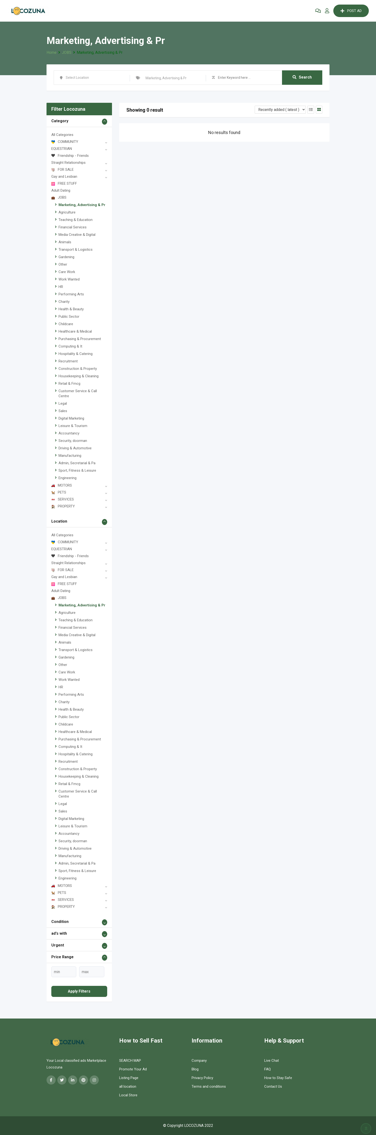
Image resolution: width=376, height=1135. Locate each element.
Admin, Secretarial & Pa (77, 463)
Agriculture (67, 212)
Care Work (67, 272)
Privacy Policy (202, 1078)
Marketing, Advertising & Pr (82, 205)
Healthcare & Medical (75, 331)
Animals (65, 242)
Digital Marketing (71, 418)
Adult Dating (60, 190)
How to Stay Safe (278, 1078)
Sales (63, 411)
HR (61, 287)
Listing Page (128, 1078)
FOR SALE (62, 169)
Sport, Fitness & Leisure (77, 470)
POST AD (351, 11)
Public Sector (69, 316)
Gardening (66, 257)
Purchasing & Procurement (80, 339)
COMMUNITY (64, 142)
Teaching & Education (76, 220)
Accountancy (69, 433)
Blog (195, 1069)
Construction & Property (78, 368)
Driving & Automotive (75, 448)
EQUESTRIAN (61, 148)
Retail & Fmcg (69, 383)
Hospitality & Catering (76, 354)
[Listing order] (280, 110)
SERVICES (62, 499)
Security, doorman (73, 441)
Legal (63, 403)
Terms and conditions (209, 1086)
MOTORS (61, 485)
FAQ (267, 1069)
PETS (58, 492)
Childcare (66, 324)
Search (302, 77)
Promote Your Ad (133, 1069)
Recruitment (68, 361)
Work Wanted (69, 279)
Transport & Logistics (76, 249)
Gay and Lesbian (64, 176)
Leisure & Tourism (73, 426)
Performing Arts (71, 294)
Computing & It (70, 346)
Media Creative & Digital (77, 234)
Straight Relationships (68, 162)
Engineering (67, 478)
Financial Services (73, 227)
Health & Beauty (71, 309)
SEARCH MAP (130, 1060)
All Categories (62, 135)
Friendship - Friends (70, 155)
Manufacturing (70, 455)
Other (63, 264)
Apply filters (79, 991)
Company (199, 1060)
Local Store (128, 1095)
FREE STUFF (64, 183)
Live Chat (271, 1060)
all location (127, 1086)
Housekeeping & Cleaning (79, 376)
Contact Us (273, 1086)
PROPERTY (63, 506)
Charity (64, 301)
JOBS (58, 197)
